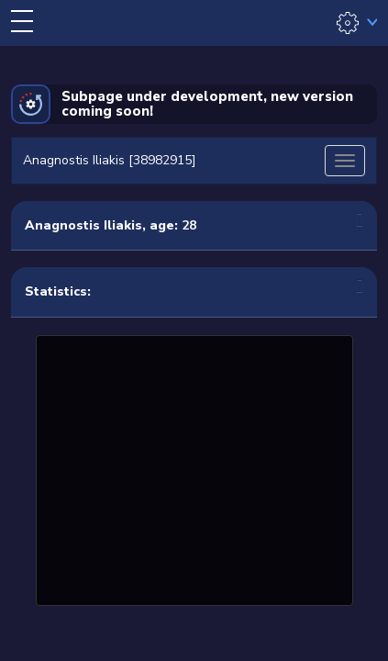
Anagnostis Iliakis (83, 225)
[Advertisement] (194, 468)
